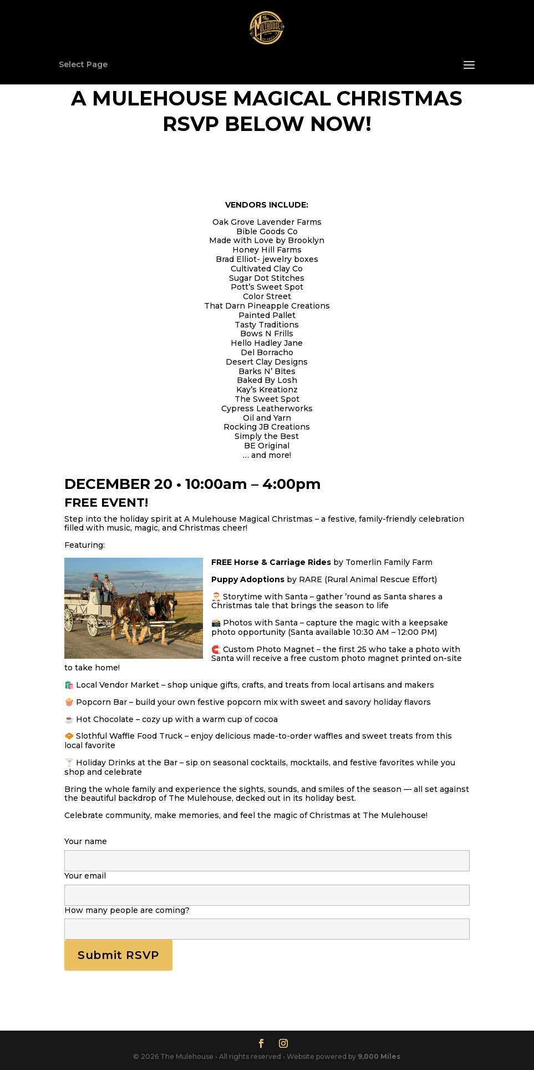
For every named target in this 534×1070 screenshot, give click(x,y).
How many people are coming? (266, 920)
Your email (266, 885)
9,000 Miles (379, 1056)
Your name (266, 851)
